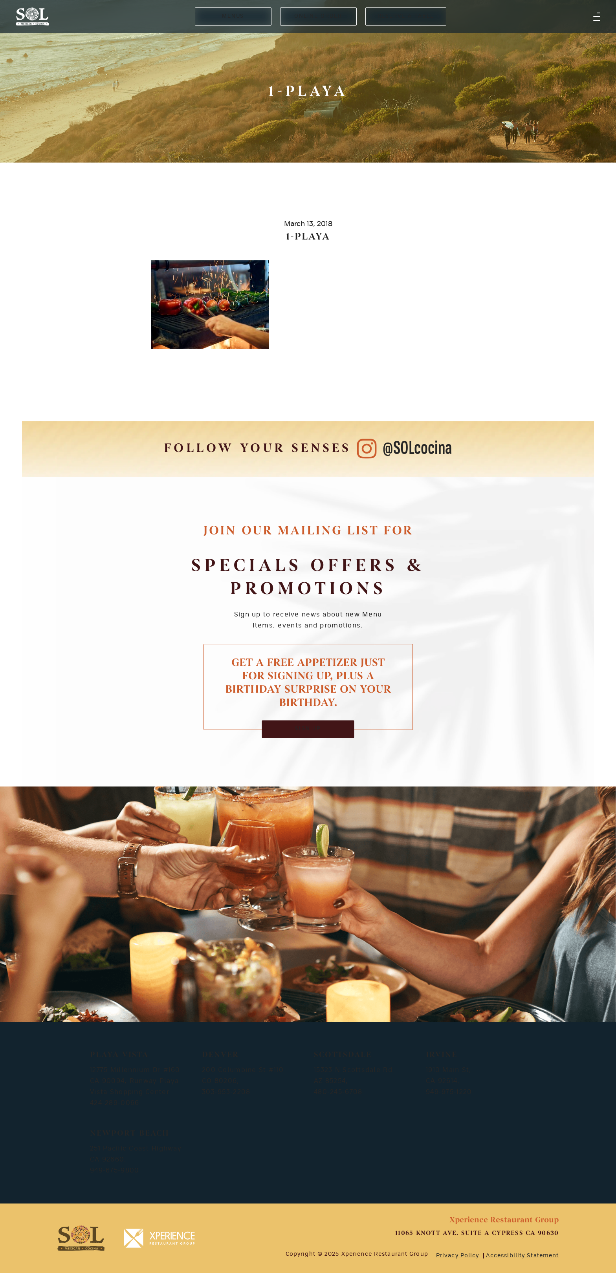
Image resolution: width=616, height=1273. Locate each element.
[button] (596, 16)
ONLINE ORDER (318, 16)
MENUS (233, 16)
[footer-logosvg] (80, 1238)
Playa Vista (119, 1055)
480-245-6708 (338, 1092)
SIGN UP (308, 729)
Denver (220, 1055)
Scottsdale (343, 1055)
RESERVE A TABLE (406, 16)
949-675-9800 (114, 1170)
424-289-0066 (114, 1103)
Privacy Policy (457, 1255)
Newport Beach (129, 1134)
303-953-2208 (226, 1092)
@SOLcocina (417, 448)
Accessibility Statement (522, 1255)
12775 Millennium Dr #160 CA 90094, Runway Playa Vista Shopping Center (135, 1081)
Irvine (441, 1055)
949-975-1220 (449, 1092)
